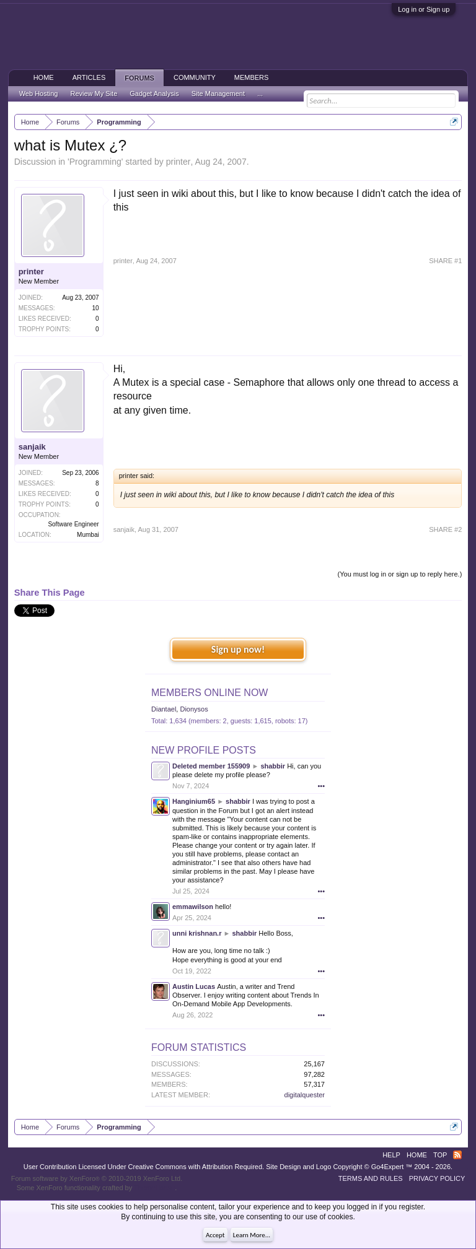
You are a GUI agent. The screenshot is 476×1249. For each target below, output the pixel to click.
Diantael (163, 709)
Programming (95, 162)
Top (440, 1155)
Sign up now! (238, 649)
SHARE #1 (445, 260)
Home (43, 77)
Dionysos (194, 709)
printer (178, 162)
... (260, 93)
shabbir (272, 766)
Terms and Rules (370, 1178)
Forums (139, 78)
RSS (457, 1155)
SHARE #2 (445, 529)
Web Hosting (38, 93)
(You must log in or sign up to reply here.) (400, 574)
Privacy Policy (437, 1178)
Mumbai (88, 534)
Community (195, 77)
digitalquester (304, 1095)
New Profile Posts (203, 750)
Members (251, 77)
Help (391, 1155)
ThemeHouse (154, 1187)
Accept (215, 1235)
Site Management (218, 93)
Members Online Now (209, 692)
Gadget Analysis (154, 93)
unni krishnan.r (196, 933)
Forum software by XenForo (97, 1178)
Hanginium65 (193, 801)
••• (321, 786)
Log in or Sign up (423, 9)
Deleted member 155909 (211, 766)
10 (95, 308)
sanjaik (32, 446)
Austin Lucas (193, 986)
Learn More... (251, 1235)
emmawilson (192, 906)
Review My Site (93, 93)
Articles (89, 77)
